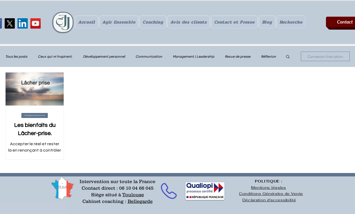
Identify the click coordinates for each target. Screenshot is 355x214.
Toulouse (133, 194)
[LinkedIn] (22, 23)
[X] (9, 23)
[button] (287, 57)
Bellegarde (140, 201)
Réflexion (268, 56)
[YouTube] (35, 23)
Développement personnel (104, 56)
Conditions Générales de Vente (271, 193)
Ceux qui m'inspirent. (55, 56)
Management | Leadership (193, 56)
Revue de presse (237, 56)
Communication (149, 56)
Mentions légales (268, 187)
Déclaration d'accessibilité (269, 200)
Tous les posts (16, 56)
